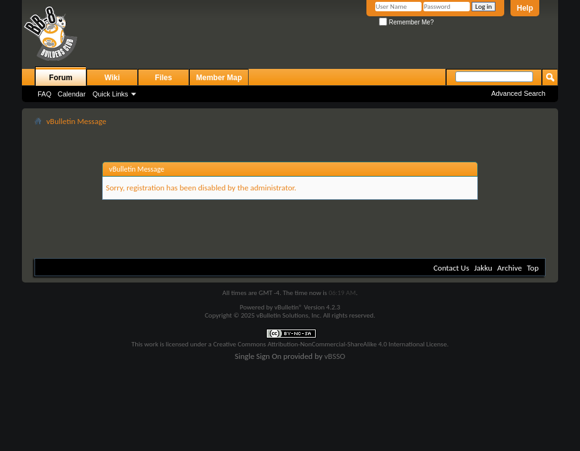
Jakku (483, 267)
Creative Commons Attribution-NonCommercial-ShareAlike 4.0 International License (330, 344)
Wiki (112, 77)
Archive (509, 267)
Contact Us (451, 267)
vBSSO (335, 356)
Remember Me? (406, 22)
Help (525, 8)
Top (533, 267)
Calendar (72, 94)
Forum (60, 77)
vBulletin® (288, 307)
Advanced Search (518, 93)
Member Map (219, 77)
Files (163, 77)
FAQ (44, 94)
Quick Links (110, 94)
